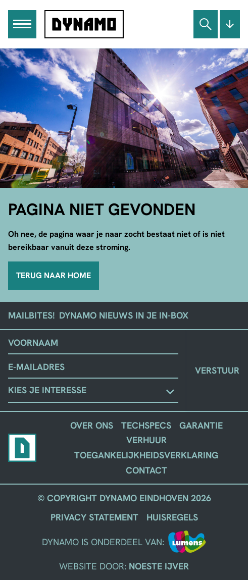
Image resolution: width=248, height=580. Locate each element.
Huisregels (172, 517)
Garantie (201, 425)
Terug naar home (53, 275)
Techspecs (146, 425)
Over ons (91, 425)
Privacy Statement (94, 517)
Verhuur (146, 440)
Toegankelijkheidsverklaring (146, 455)
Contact (146, 470)
